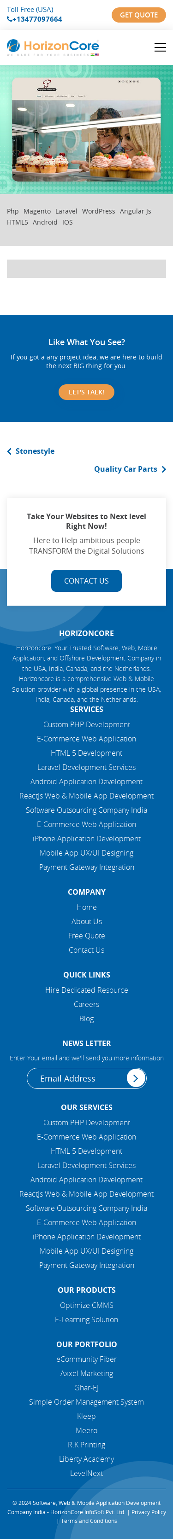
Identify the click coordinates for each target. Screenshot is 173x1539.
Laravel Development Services (86, 767)
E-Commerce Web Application (86, 739)
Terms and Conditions (89, 1520)
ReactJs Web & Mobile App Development (86, 796)
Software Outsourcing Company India (86, 810)
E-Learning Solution (86, 1319)
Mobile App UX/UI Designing (86, 853)
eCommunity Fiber (86, 1359)
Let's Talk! (86, 392)
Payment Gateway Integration (86, 867)
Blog (86, 1018)
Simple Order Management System (86, 1402)
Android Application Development (86, 781)
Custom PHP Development (86, 724)
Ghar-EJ (86, 1388)
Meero (86, 1430)
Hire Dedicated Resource (86, 990)
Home (87, 907)
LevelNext (86, 1473)
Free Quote (86, 936)
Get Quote (139, 15)
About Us (87, 921)
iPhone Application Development (87, 838)
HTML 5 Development (86, 753)
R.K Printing (86, 1445)
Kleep (86, 1416)
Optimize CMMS (86, 1305)
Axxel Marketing (86, 1373)
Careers (86, 1004)
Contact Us (86, 581)
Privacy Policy (148, 1512)
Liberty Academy (86, 1459)
